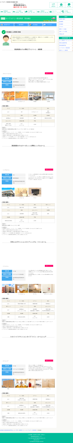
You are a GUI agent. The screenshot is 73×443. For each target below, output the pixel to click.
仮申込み (61, 6)
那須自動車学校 (62, 45)
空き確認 (69, 6)
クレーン (56, 11)
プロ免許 (32, 11)
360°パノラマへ (49, 73)
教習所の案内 (62, 19)
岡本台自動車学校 (63, 42)
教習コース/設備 (62, 29)
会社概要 (30, 434)
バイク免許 (20, 11)
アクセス (49, 24)
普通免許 (8, 11)
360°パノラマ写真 (63, 31)
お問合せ (43, 434)
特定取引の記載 (36, 434)
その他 (68, 11)
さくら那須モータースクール (65, 40)
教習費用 (21, 24)
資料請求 (53, 6)
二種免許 (44, 11)
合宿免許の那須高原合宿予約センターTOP (9, 430)
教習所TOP (7, 24)
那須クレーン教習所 (63, 50)
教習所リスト (22, 430)
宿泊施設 (35, 24)
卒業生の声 (61, 34)
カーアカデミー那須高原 (31, 430)
